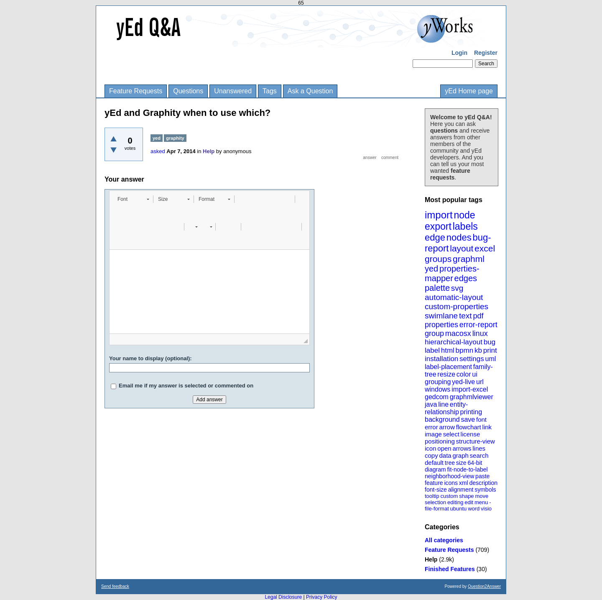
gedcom (437, 396)
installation (441, 359)
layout (461, 248)
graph (460, 455)
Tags (270, 91)
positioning (440, 441)
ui (474, 374)
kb (478, 350)
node (464, 215)
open (444, 448)
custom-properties (456, 306)
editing (455, 502)
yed (431, 268)
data (445, 455)
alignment (461, 489)
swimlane (441, 315)
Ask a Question (310, 91)
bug (489, 342)
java (431, 404)
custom (449, 496)
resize (446, 374)
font (481, 419)
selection (435, 502)
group (434, 333)
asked (157, 151)
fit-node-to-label (467, 469)
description (483, 482)
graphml (469, 259)
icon (430, 448)
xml (463, 482)
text (465, 315)
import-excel (470, 389)
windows (437, 389)
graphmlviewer (471, 396)
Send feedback (115, 586)
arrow (447, 427)
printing (471, 411)
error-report (478, 325)
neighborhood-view (449, 476)
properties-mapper (452, 273)
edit (468, 502)
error (431, 427)
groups (438, 259)
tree (450, 462)
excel (484, 248)
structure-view (475, 441)
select (451, 434)
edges (465, 278)
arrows (461, 448)
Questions (188, 91)
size (461, 462)
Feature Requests (135, 91)
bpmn (465, 350)
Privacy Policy (321, 597)
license (470, 434)
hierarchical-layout (453, 342)
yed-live (463, 381)
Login (459, 52)
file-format (437, 508)
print (490, 350)
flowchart (468, 427)
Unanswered (233, 91)
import (439, 215)
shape (466, 496)
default (434, 462)
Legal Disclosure (283, 597)
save (468, 419)
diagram (435, 469)
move (481, 496)
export (438, 226)
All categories (444, 540)
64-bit (474, 462)
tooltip (432, 496)
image (433, 434)
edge (435, 237)
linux (480, 333)
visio (486, 508)
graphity (175, 138)
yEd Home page (469, 91)
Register (485, 52)
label (432, 350)
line (443, 404)
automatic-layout (454, 297)
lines (478, 448)
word (474, 508)
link (487, 427)
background (442, 419)
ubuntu (458, 508)
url (480, 381)
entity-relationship (446, 408)
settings (471, 359)
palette (437, 287)
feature (434, 482)
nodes (459, 237)
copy (431, 455)
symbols (485, 489)
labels (465, 226)
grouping (438, 381)
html (447, 350)
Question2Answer (484, 586)
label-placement (448, 366)
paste (482, 476)
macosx (458, 333)
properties (441, 325)
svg (457, 288)
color (464, 374)
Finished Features (450, 569)
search (479, 455)
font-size (436, 489)
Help (431, 559)
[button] (133, 199)
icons (451, 482)
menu (481, 502)
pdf (478, 316)
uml (490, 358)
